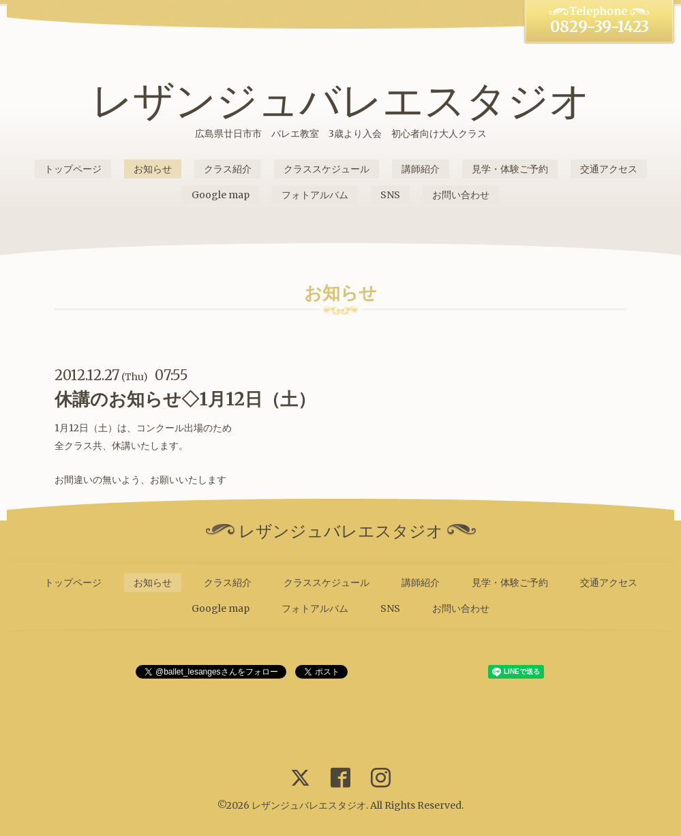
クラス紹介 (228, 169)
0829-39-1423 (599, 26)
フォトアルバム (315, 195)
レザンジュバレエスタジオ (340, 100)
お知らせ (153, 169)
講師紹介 (421, 169)
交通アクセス (608, 169)
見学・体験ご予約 (510, 169)
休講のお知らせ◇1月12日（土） (185, 399)
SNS (390, 195)
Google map (220, 195)
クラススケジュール (326, 169)
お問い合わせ (460, 195)
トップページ (73, 169)
